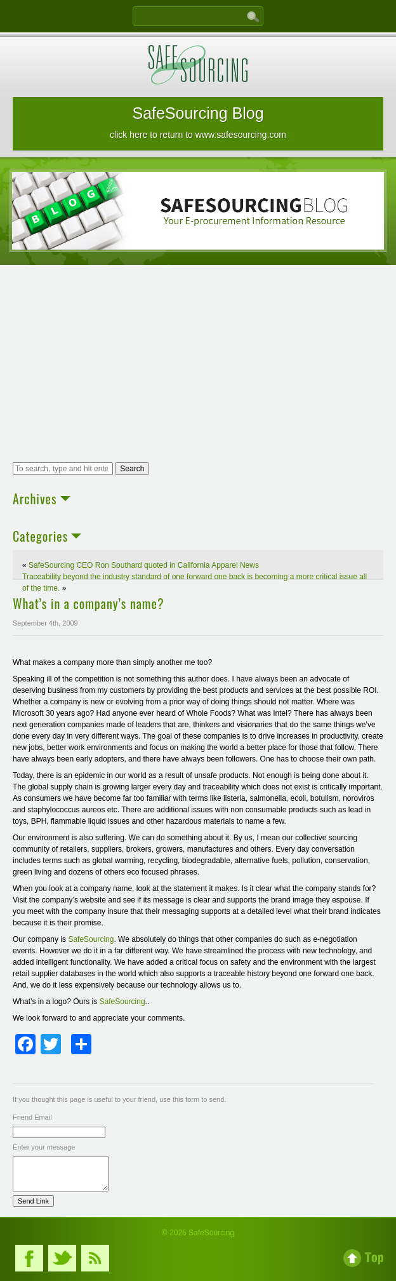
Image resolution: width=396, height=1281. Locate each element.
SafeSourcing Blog (198, 122)
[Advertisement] (198, 365)
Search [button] (132, 468)
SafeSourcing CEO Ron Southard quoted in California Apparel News (144, 565)
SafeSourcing (91, 939)
